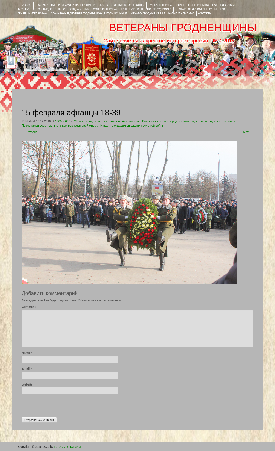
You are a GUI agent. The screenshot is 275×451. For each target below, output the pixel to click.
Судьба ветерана (160, 4)
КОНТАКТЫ (205, 13)
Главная (25, 4)
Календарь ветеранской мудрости (146, 9)
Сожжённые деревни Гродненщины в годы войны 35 (89, 13)
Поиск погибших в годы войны (121, 4)
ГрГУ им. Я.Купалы (67, 446)
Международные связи (148, 13)
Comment (29, 307)
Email (26, 368)
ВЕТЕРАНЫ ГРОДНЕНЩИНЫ (183, 27)
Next (248, 132)
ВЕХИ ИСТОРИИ (45, 4)
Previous (29, 132)
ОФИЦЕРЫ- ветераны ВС (192, 4)
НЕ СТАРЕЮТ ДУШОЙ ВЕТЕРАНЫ (196, 9)
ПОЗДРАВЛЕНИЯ (79, 9)
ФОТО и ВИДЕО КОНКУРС (48, 9)
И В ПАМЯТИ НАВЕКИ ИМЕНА (76, 4)
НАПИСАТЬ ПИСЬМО (181, 13)
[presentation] (54, 404)
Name (26, 352)
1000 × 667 (62, 121)
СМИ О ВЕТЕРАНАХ (105, 9)
